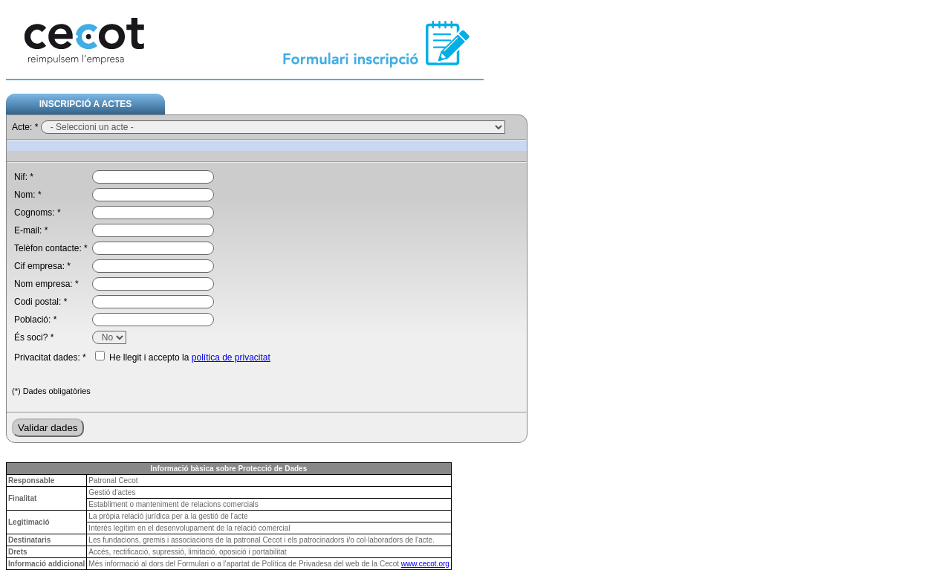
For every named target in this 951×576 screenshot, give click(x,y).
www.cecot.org (425, 564)
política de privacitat (231, 357)
